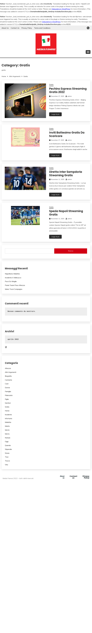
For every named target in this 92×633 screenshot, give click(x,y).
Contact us (73, 477)
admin (69, 96)
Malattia (8, 422)
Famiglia (8, 391)
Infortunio (8, 418)
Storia (7, 453)
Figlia (7, 399)
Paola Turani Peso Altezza (15, 285)
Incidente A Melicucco (13, 278)
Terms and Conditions (42, 28)
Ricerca (70, 251)
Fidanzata (8, 395)
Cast (6, 384)
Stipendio (8, 449)
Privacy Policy (26, 28)
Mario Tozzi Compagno (13, 289)
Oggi (6, 441)
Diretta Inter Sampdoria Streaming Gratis (65, 173)
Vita (6, 465)
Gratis (51, 85)
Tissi (6, 457)
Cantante (8, 380)
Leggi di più (55, 114)
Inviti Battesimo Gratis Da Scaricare (66, 134)
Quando (8, 445)
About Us (5, 28)
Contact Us (15, 28)
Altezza (8, 368)
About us (62, 477)
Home (7, 411)
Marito (7, 426)
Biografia (8, 376)
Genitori (8, 403)
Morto (7, 434)
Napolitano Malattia (12, 274)
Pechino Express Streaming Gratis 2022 (68, 90)
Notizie (7, 438)
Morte (7, 430)
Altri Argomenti (10, 372)
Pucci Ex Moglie (11, 281)
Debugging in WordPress (61, 9)
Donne (7, 388)
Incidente (8, 415)
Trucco (7, 461)
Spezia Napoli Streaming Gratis (66, 212)
